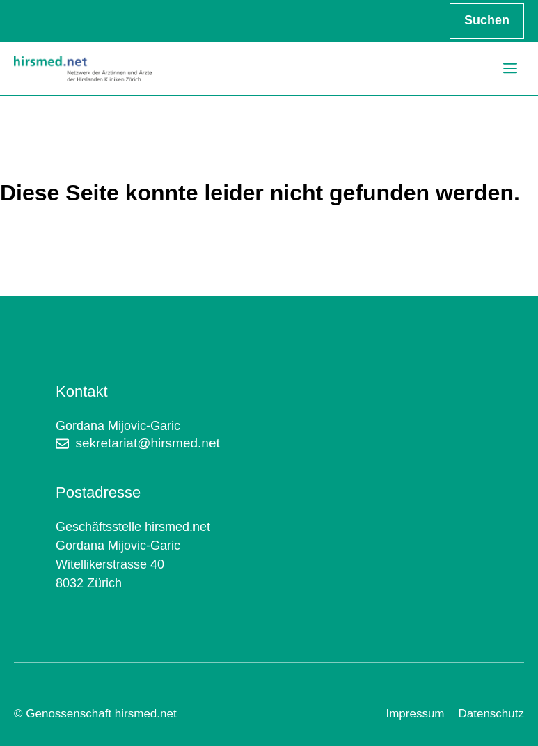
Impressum (415, 713)
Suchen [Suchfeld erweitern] (486, 20)
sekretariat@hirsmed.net (148, 443)
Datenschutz (492, 713)
